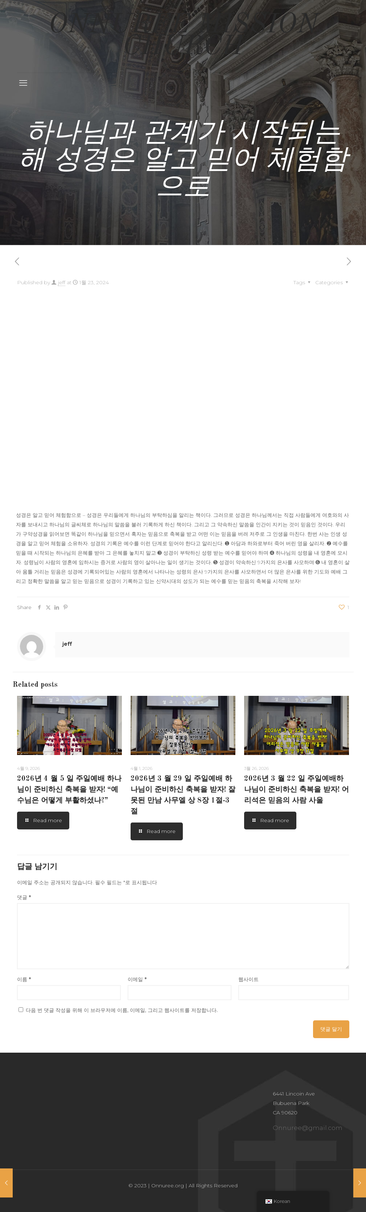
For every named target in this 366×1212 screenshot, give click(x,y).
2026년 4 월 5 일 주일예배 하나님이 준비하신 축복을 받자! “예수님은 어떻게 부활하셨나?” (69, 789)
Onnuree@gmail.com (307, 1127)
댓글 (24, 897)
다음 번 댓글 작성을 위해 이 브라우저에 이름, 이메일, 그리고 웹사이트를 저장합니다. (122, 1010)
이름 (24, 979)
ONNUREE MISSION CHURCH (183, 36)
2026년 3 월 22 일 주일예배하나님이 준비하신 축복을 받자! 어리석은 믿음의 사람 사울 (296, 789)
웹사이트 (248, 979)
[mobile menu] (23, 83)
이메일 (137, 979)
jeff (61, 282)
